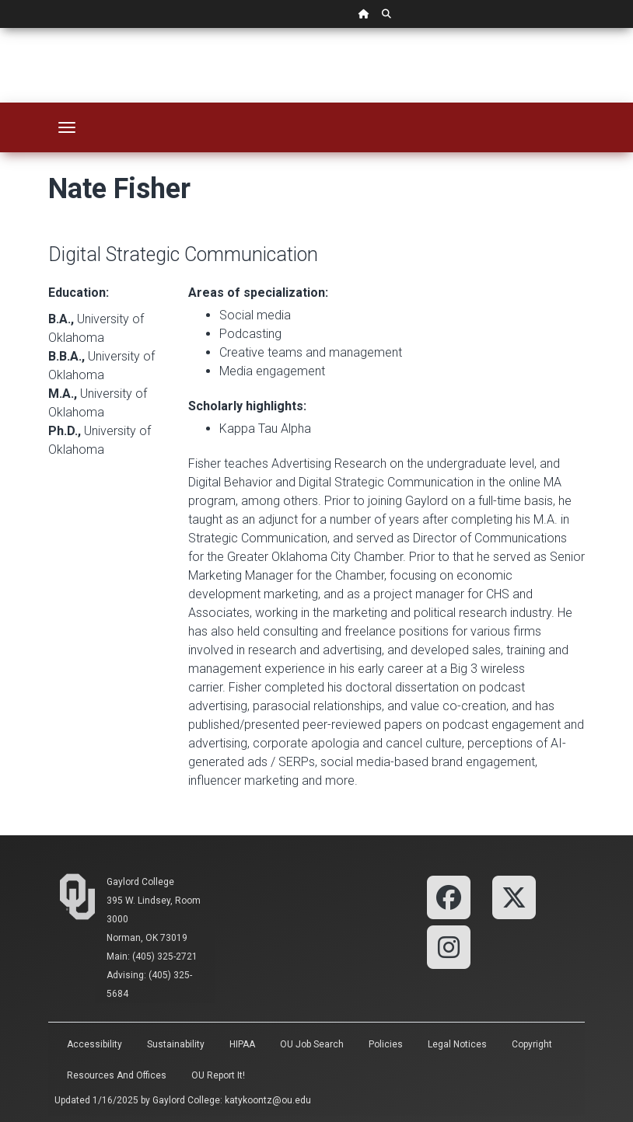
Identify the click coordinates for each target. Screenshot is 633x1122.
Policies (386, 1044)
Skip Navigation (0, 28)
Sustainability (176, 1044)
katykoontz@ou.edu (268, 1100)
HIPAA (242, 1044)
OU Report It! (218, 1075)
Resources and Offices (116, 1075)
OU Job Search (312, 1044)
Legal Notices (457, 1044)
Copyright (532, 1044)
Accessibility (94, 1044)
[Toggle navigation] (67, 127)
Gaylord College (140, 881)
